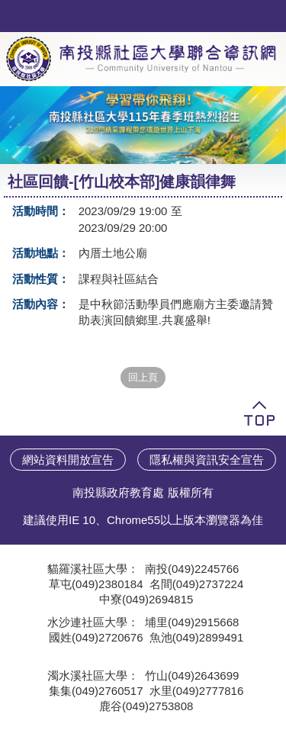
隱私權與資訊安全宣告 (206, 459)
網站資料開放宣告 (68, 459)
